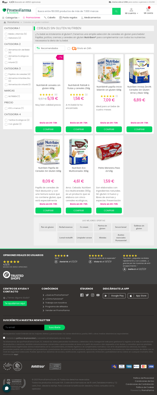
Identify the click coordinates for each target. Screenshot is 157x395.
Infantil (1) (12, 62)
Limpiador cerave (84, 237)
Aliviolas (102, 237)
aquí (16, 354)
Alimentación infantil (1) (19, 84)
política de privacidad (26, 338)
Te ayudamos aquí (15, 303)
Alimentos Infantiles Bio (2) (19, 79)
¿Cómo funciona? (52, 298)
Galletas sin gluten (139, 227)
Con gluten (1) (14, 124)
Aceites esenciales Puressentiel (120, 238)
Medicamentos (91, 17)
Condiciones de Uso (144, 381)
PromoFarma (148, 390)
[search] (116, 11)
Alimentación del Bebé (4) (18, 51)
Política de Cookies (145, 387)
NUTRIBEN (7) (14, 96)
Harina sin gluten (102, 227)
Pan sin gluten (47, 227)
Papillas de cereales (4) (19, 74)
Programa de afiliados (55, 306)
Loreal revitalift (66, 237)
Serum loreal (120, 227)
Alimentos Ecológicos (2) (18, 57)
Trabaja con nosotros (54, 302)
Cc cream (84, 227)
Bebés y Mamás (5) (17, 34)
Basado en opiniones (15, 267)
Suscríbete (54, 327)
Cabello (50, 17)
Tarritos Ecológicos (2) (18, 120)
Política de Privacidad (143, 378)
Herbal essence (66, 227)
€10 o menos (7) (16, 108)
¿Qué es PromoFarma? (55, 295)
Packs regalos (68, 17)
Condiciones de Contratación (140, 384)
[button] (131, 11)
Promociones (31, 17)
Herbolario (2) (14, 38)
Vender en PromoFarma (56, 310)
